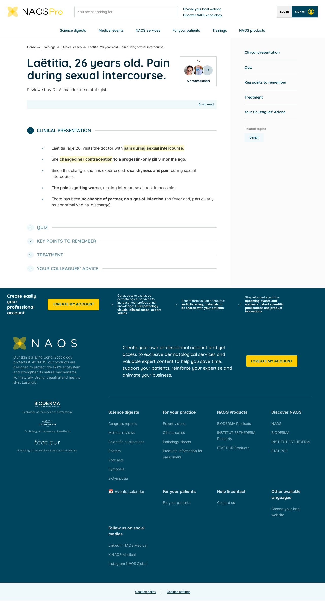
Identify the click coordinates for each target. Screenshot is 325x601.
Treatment (254, 97)
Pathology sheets (177, 442)
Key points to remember (265, 82)
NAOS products (252, 30)
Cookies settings (178, 592)
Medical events (111, 30)
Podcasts (116, 460)
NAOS (276, 423)
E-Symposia (118, 478)
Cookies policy (145, 592)
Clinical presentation (262, 52)
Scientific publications (126, 442)
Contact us (226, 503)
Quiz (248, 67)
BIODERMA (280, 433)
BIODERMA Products (234, 423)
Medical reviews (121, 433)
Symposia (116, 469)
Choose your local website (202, 9)
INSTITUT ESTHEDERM (290, 442)
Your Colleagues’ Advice (265, 112)
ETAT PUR (279, 451)
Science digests (73, 30)
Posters (114, 451)
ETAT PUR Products (233, 448)
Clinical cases (174, 433)
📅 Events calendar (126, 491)
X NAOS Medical (122, 555)
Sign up (305, 11)
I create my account (73, 304)
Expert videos (174, 423)
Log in (284, 11)
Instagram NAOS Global (127, 564)
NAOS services (148, 30)
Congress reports (122, 423)
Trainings (219, 30)
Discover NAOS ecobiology (202, 15)
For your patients (186, 30)
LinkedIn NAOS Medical (127, 545)
